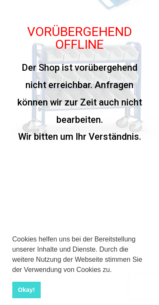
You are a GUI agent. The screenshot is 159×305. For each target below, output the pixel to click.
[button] (115, 270)
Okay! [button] (26, 289)
